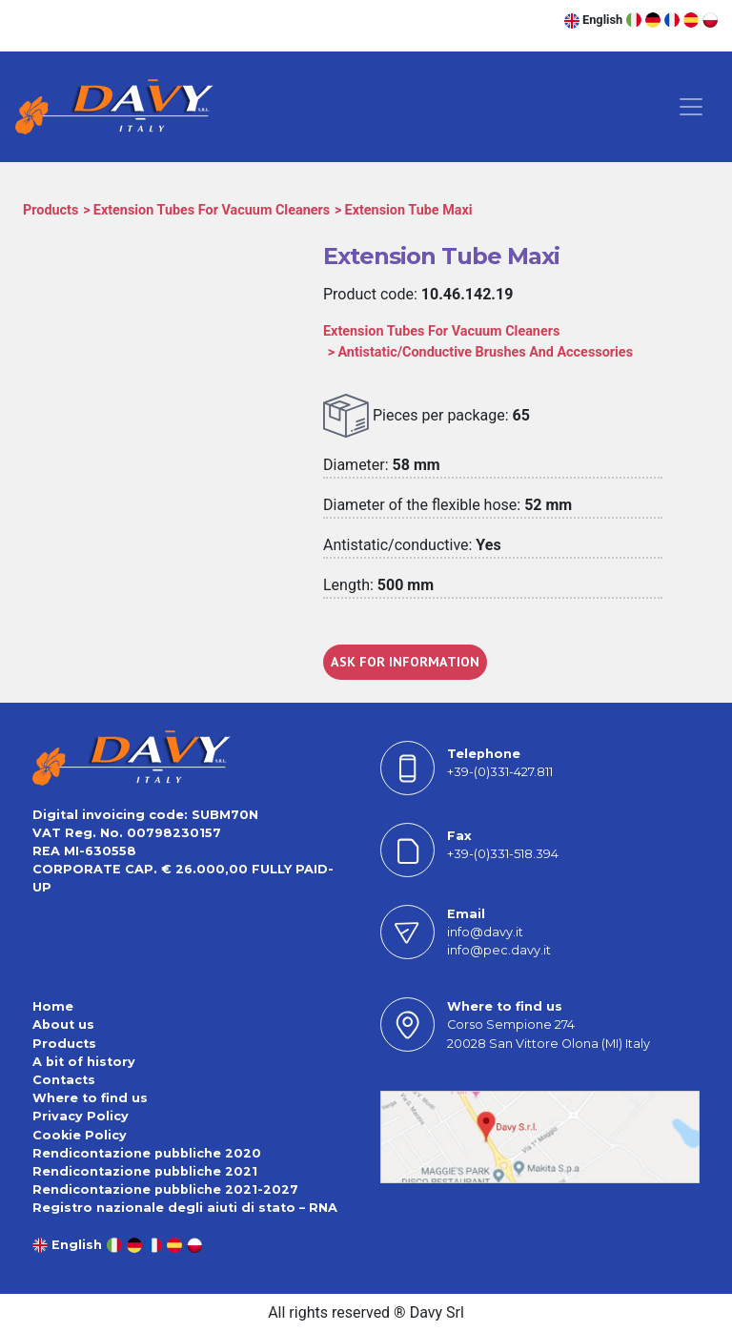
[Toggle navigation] (691, 107)
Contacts (63, 1080)
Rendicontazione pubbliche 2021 (144, 1171)
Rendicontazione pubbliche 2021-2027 (165, 1189)
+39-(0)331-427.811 (500, 772)
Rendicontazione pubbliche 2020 (146, 1153)
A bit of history (83, 1062)
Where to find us (90, 1098)
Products (50, 210)
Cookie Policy (79, 1135)
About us (63, 1024)
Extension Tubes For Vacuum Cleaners (211, 210)
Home (52, 1006)
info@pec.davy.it (499, 950)
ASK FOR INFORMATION (405, 661)
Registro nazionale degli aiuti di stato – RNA (184, 1207)
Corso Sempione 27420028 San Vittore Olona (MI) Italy (548, 1033)
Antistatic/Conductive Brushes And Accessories (485, 352)
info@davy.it (485, 932)
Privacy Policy (80, 1116)
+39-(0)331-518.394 (503, 854)
